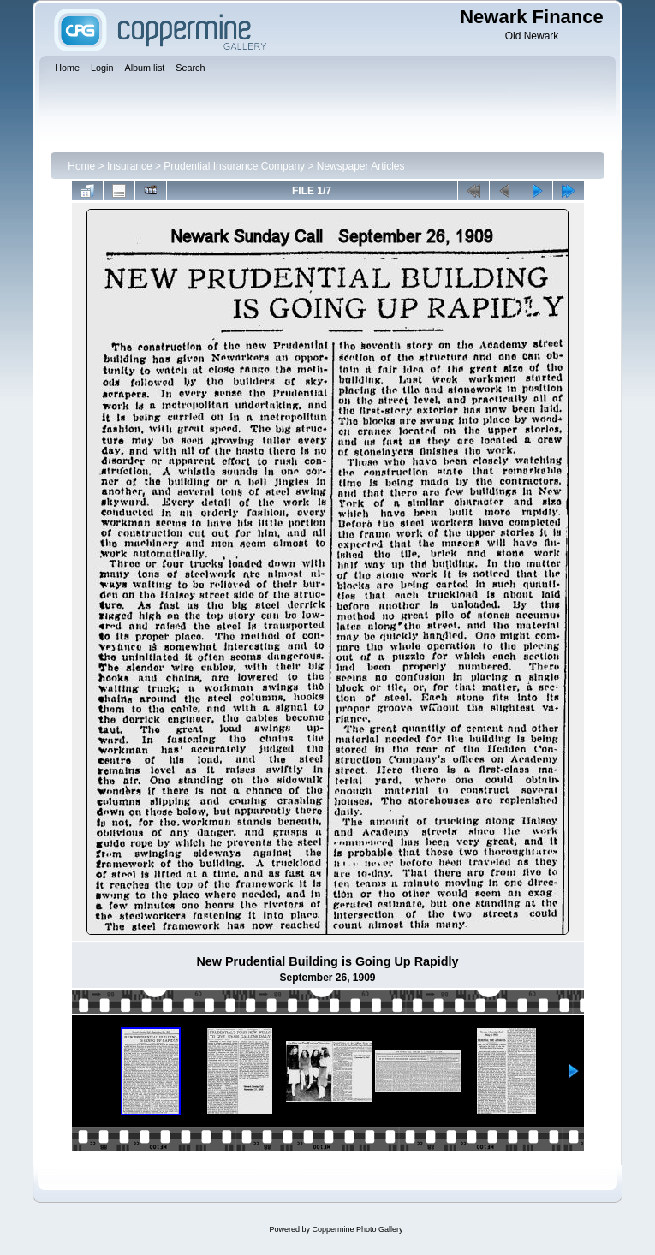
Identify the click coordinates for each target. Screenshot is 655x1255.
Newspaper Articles (361, 166)
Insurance (129, 166)
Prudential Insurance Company (234, 166)
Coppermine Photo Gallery (357, 1229)
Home (81, 166)
